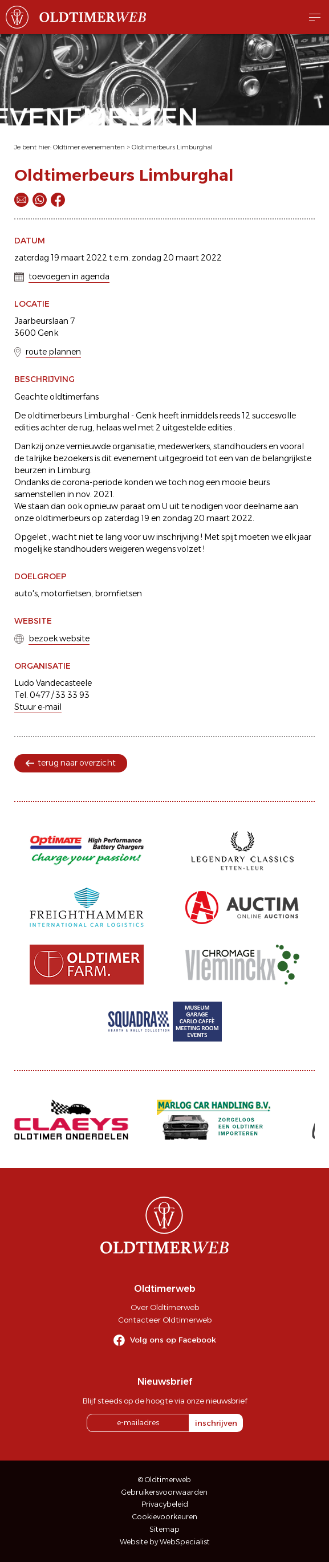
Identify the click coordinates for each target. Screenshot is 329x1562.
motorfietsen (66, 593)
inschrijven (216, 1422)
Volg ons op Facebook (173, 1339)
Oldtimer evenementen (89, 147)
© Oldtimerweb (164, 1479)
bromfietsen (118, 593)
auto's (26, 593)
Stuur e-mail (38, 707)
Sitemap (164, 1529)
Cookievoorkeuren (164, 1516)
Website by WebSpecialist (165, 1541)
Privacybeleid (164, 1504)
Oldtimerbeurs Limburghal (172, 147)
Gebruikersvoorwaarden (164, 1492)
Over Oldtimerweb (165, 1307)
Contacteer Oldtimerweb (165, 1319)
